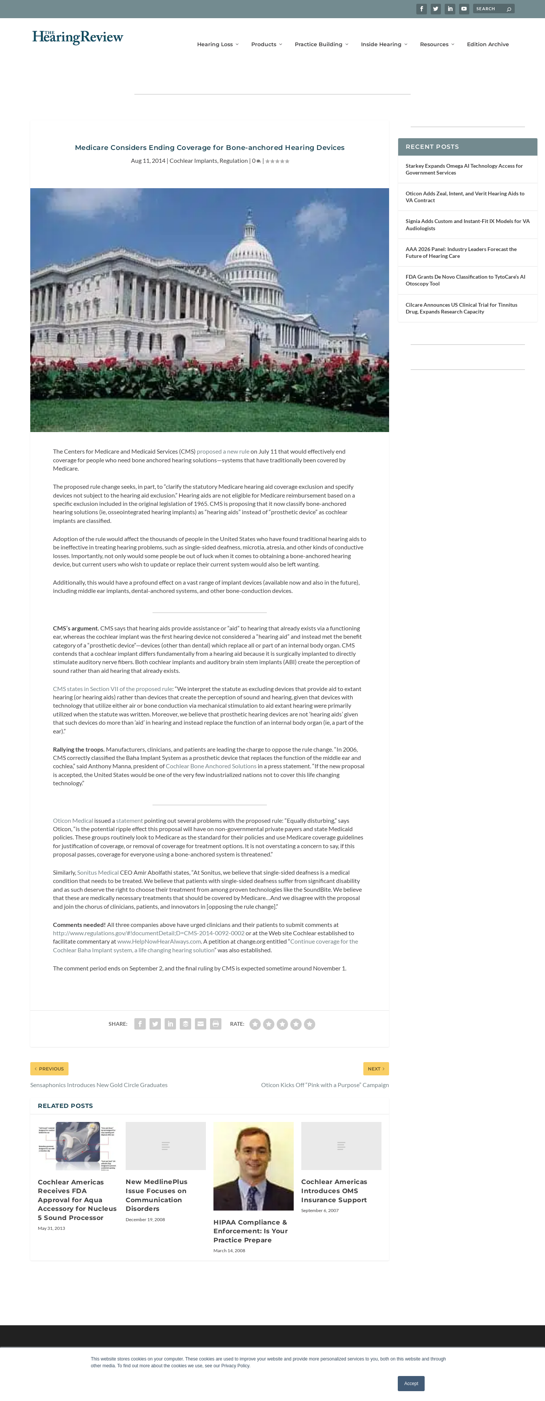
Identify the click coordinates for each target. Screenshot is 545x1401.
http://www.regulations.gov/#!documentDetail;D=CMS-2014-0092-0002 (148, 909)
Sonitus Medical (98, 848)
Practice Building (319, 33)
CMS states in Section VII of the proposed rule (112, 665)
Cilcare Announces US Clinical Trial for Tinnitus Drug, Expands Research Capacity (461, 284)
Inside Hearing (381, 33)
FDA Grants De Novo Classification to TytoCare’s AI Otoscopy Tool (465, 256)
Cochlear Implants (193, 136)
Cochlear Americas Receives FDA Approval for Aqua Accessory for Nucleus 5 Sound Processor (77, 1176)
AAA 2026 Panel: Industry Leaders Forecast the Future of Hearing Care (461, 229)
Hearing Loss (215, 33)
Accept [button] (411, 1383)
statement (129, 796)
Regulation (234, 136)
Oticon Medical (73, 796)
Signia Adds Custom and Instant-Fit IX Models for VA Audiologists (468, 200)
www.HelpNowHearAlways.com (159, 917)
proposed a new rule (223, 427)
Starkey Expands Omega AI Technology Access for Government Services (464, 145)
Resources (434, 33)
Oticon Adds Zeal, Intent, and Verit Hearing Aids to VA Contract (465, 173)
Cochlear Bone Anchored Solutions (211, 742)
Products (263, 33)
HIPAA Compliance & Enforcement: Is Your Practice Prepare (250, 1207)
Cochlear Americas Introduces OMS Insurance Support (334, 1167)
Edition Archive (488, 33)
